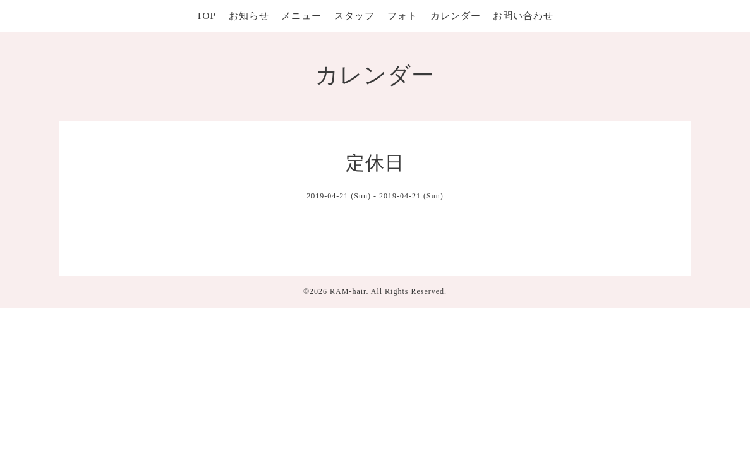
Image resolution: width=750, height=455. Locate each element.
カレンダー (455, 16)
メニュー (301, 16)
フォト (402, 16)
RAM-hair (348, 291)
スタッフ (354, 16)
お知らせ (249, 16)
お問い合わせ (523, 16)
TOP (206, 16)
